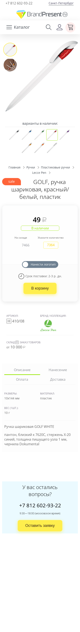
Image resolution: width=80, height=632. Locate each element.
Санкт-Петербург (61, 3)
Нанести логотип (43, 264)
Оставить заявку (40, 525)
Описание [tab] (22, 369)
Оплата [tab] (22, 379)
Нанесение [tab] (58, 369)
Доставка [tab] (57, 379)
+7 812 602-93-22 (19, 3)
